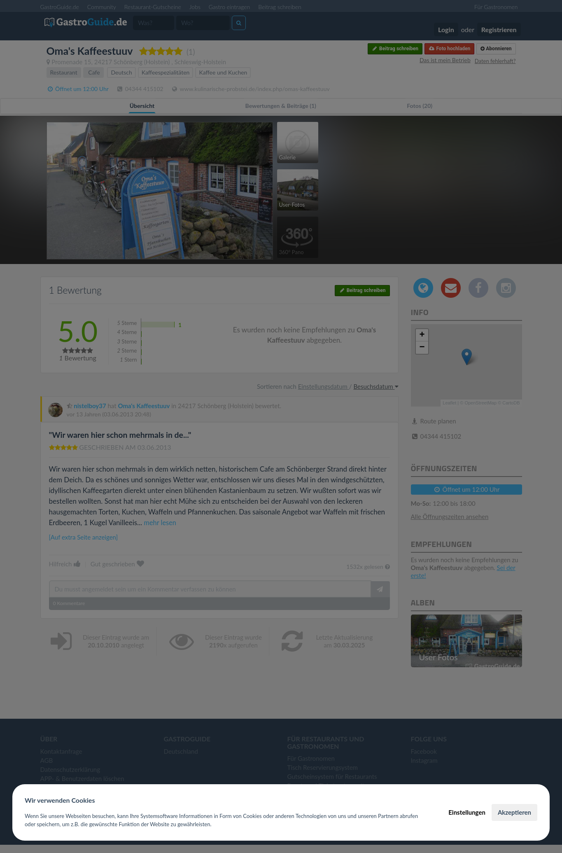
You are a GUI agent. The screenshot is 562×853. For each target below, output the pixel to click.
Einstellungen (466, 812)
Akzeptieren (514, 812)
